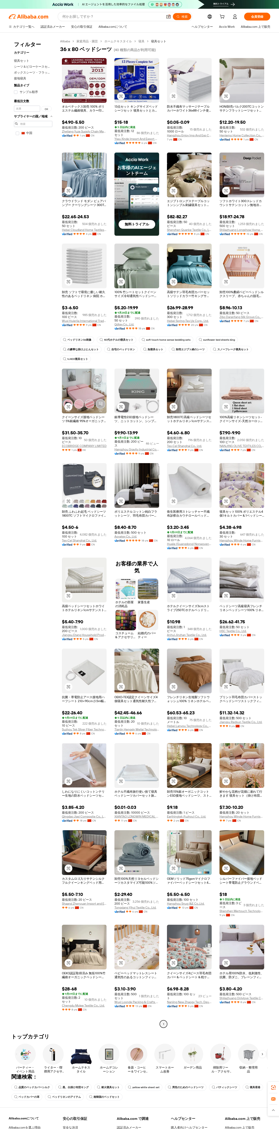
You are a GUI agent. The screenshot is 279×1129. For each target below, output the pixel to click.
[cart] (223, 17)
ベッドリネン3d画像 (77, 340)
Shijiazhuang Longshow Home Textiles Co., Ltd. (241, 230)
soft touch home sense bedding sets (166, 340)
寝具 (141, 41)
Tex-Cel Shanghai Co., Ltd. (184, 446)
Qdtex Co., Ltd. (124, 324)
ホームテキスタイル (118, 41)
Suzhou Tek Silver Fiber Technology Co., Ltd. (84, 729)
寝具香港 (252, 1087)
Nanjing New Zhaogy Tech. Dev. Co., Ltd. (189, 1002)
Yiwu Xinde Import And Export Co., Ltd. (136, 139)
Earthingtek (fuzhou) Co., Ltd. (186, 816)
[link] (273, 1087)
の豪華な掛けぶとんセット (81, 349)
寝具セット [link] (158, 41)
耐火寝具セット (108, 1087)
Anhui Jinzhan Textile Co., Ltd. (187, 635)
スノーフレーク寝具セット (231, 349)
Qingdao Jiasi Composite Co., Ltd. (84, 816)
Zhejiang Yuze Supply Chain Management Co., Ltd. (84, 131)
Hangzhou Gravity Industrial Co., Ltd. (136, 449)
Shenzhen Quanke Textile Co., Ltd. (189, 230)
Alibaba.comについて (24, 1118)
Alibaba (65, 41)
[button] (168, 16)
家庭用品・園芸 (87, 41)
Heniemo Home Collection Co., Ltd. (241, 135)
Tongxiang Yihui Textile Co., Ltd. (135, 907)
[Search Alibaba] (112, 16)
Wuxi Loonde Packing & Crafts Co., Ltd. (136, 1002)
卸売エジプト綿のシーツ (188, 349)
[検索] (182, 16)
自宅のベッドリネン (121, 349)
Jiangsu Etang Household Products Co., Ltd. (84, 635)
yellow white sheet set (144, 1087)
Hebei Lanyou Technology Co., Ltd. (189, 726)
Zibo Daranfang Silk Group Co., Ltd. (241, 317)
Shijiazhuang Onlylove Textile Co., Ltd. (241, 998)
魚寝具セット (153, 349)
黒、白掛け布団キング (73, 1087)
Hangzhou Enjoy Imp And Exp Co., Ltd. (189, 135)
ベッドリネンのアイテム (64, 1097)
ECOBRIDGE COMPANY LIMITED (84, 446)
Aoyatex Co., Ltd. (125, 536)
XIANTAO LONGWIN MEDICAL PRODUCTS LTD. (136, 816)
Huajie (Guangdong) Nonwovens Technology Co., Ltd (189, 544)
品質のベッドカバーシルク (32, 1087)
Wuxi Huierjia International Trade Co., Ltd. (84, 321)
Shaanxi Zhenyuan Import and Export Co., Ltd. (84, 903)
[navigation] (33, 533)
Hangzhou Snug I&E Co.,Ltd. (185, 903)
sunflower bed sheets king (217, 340)
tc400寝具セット (75, 359)
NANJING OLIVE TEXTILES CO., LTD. (241, 446)
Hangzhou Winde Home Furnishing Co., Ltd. (241, 540)
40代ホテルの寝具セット (116, 340)
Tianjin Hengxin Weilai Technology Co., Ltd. (136, 729)
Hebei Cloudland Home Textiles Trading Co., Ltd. (84, 230)
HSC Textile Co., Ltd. (233, 631)
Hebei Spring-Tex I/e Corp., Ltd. (188, 321)
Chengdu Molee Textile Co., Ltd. (83, 1005)
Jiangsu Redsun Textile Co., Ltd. (240, 722)
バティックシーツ (224, 1087)
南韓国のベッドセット (104, 1097)
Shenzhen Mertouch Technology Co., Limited (241, 911)
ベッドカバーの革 (26, 1097)
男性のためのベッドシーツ (186, 1087)
